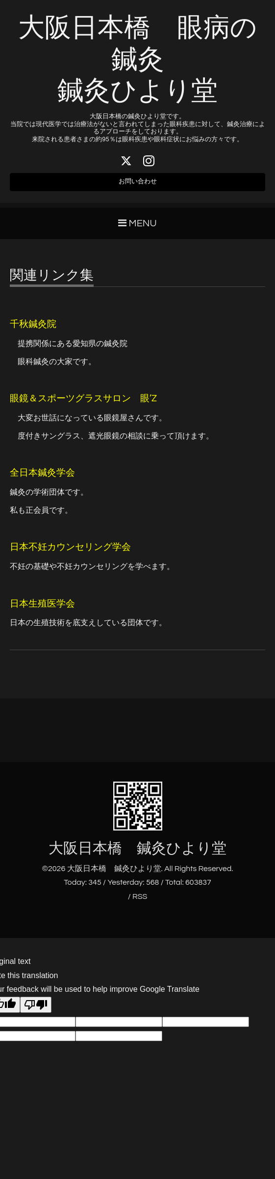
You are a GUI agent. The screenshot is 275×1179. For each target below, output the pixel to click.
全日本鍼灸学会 (42, 479)
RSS (139, 903)
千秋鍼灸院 (33, 330)
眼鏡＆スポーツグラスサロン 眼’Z (83, 405)
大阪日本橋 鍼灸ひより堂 (137, 854)
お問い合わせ (137, 186)
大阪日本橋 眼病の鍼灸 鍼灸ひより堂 (137, 60)
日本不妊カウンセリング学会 (70, 553)
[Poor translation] (35, 1011)
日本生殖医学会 (42, 609)
